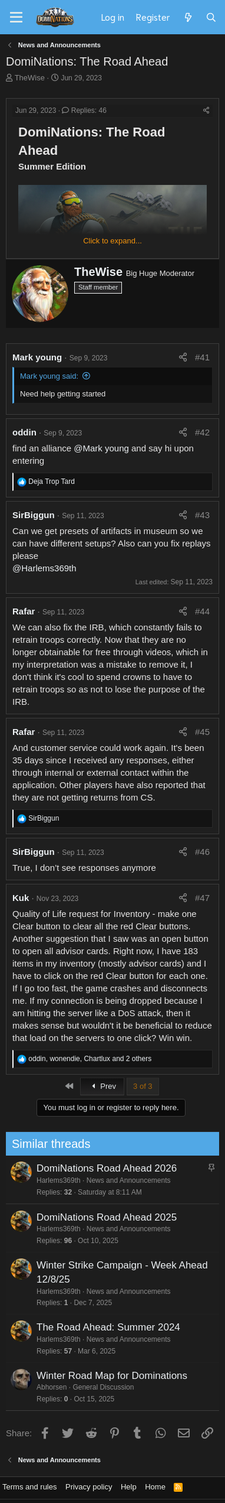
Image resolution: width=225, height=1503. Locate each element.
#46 (202, 852)
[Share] (206, 111)
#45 (202, 732)
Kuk (20, 898)
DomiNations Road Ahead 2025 (102, 1217)
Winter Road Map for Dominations (107, 1375)
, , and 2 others (89, 1059)
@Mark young (101, 448)
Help (129, 1486)
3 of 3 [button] (143, 1086)
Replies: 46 (84, 110)
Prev (102, 1086)
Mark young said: (49, 376)
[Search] (211, 17)
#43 (202, 515)
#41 (202, 357)
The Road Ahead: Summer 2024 (104, 1327)
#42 (202, 432)
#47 (202, 898)
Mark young (37, 357)
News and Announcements (124, 1180)
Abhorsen (47, 1387)
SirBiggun (33, 515)
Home (155, 1486)
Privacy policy (88, 1486)
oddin (24, 432)
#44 (202, 611)
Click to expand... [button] (112, 240)
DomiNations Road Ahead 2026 (102, 1168)
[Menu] (16, 17)
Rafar (23, 611)
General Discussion (99, 1387)
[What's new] (187, 17)
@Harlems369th (44, 568)
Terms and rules (29, 1486)
